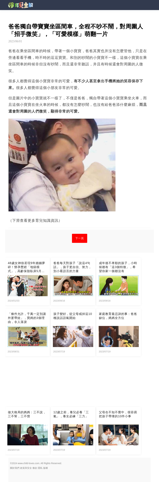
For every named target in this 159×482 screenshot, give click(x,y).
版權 (45, 468)
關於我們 (14, 468)
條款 (34, 468)
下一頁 (79, 238)
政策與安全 (26, 468)
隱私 (40, 468)
